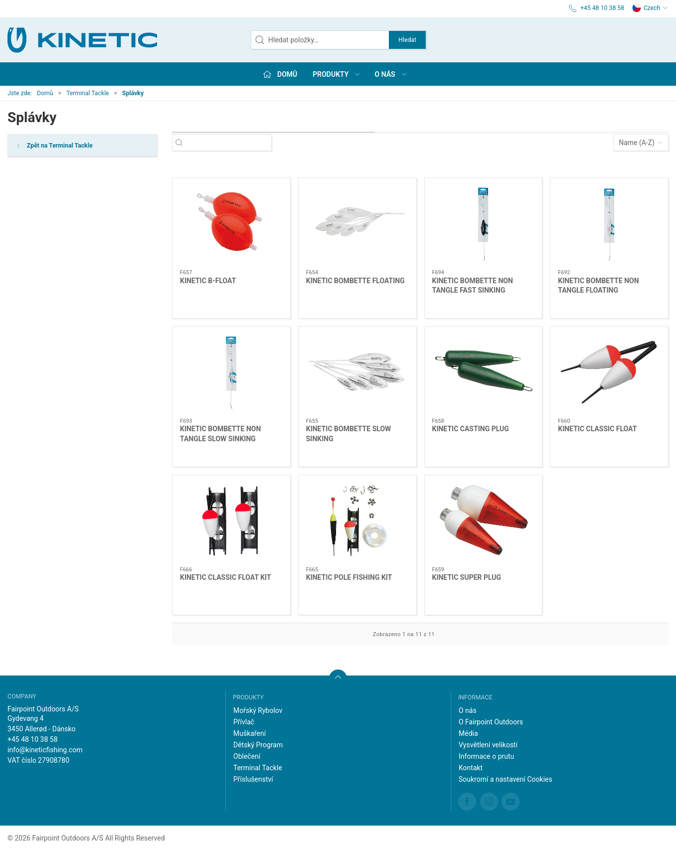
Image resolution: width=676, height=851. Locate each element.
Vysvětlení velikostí (488, 745)
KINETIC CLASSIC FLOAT (597, 429)
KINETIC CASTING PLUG (470, 429)
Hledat (407, 39)
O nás (468, 710)
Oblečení (246, 756)
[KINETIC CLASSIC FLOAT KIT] (231, 521)
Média (468, 733)
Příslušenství (253, 779)
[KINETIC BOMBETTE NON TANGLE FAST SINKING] (483, 223)
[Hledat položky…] (230, 143)
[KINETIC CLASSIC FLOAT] (609, 372)
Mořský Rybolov (258, 710)
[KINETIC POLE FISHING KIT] (357, 521)
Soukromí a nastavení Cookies (505, 779)
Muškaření (249, 733)
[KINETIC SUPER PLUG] (483, 521)
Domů (45, 93)
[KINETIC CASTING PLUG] (483, 372)
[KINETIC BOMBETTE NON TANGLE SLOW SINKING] (231, 372)
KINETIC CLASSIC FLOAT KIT (225, 577)
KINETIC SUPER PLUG (467, 577)
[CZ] (82, 40)
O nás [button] (391, 74)
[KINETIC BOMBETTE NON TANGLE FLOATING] (609, 223)
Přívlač (243, 722)
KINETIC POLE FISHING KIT (349, 577)
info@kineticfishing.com (45, 750)
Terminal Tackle (87, 93)
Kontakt (471, 768)
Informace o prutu (486, 756)
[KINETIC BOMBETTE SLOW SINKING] (357, 372)
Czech (650, 7)
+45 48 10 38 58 (32, 739)
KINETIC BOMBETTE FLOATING (355, 281)
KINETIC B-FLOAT (208, 281)
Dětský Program (258, 745)
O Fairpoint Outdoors (491, 722)
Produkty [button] (337, 74)
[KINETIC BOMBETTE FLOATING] (357, 223)
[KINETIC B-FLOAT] (231, 223)
